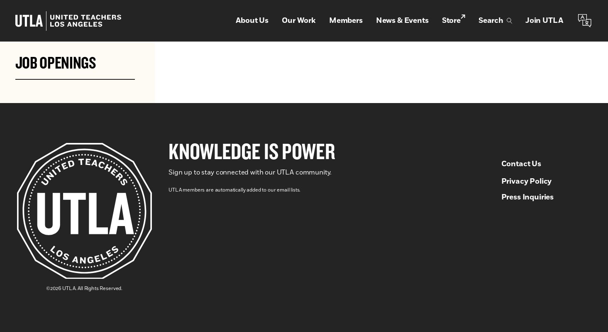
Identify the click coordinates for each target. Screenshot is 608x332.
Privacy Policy (526, 182)
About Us (252, 21)
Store (453, 20)
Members (346, 21)
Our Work (299, 21)
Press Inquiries (527, 197)
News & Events (402, 21)
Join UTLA (544, 21)
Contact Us (521, 164)
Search (495, 21)
